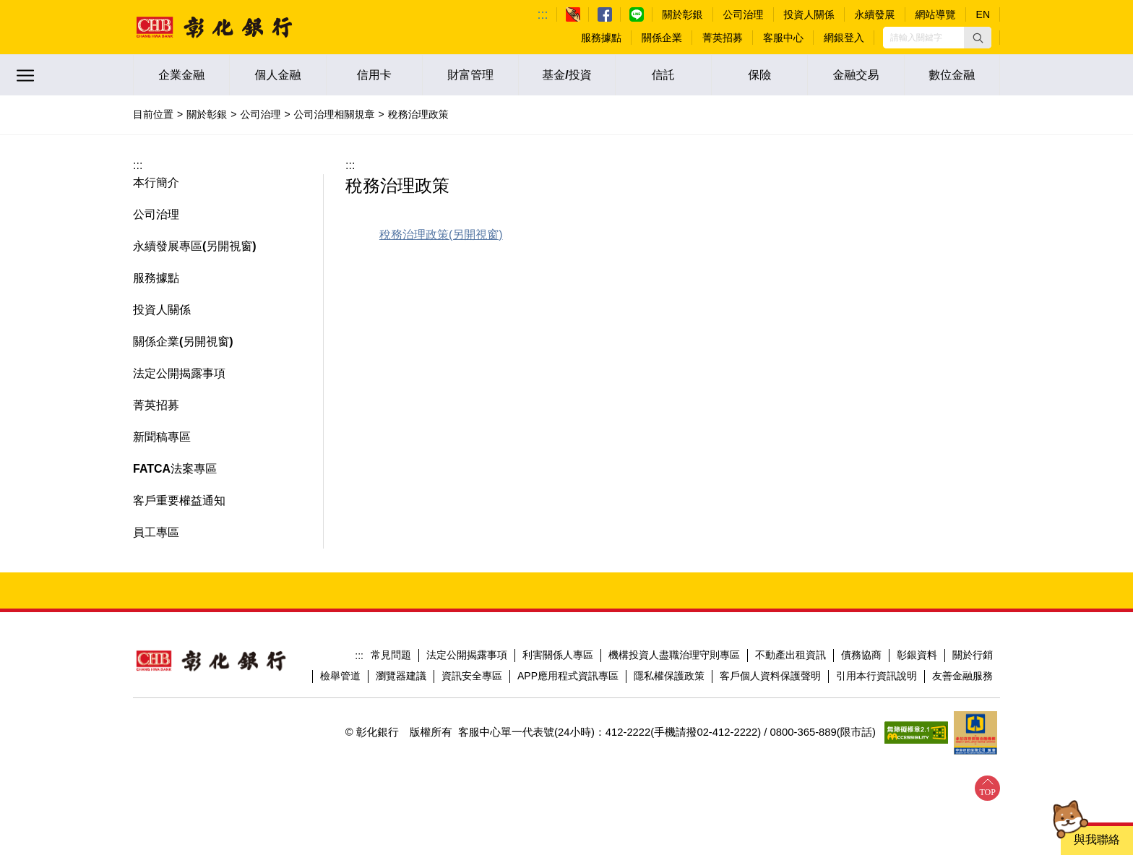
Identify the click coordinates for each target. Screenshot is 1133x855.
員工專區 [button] (156, 532)
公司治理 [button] (156, 214)
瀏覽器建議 (401, 676)
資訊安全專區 (471, 676)
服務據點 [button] (156, 278)
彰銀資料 (917, 655)
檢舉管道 (340, 676)
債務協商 (861, 655)
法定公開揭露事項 (466, 655)
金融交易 (855, 75)
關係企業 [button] (156, 341)
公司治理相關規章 (334, 114)
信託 (663, 75)
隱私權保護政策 (669, 676)
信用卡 (374, 75)
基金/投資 (566, 75)
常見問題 (391, 655)
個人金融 (277, 75)
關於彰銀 (206, 114)
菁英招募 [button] (156, 405)
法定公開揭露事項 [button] (179, 373)
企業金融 (181, 75)
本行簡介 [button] (156, 182)
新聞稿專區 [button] (162, 437)
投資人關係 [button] (162, 310)
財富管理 (470, 75)
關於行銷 (972, 655)
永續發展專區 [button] (167, 246)
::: (543, 14)
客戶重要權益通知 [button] (179, 500)
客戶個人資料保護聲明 (770, 676)
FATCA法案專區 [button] (175, 469)
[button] (977, 37)
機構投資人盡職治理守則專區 (674, 655)
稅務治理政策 (414, 234)
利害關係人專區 (557, 655)
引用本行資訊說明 (876, 676)
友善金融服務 (962, 676)
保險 (759, 75)
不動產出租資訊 (790, 655)
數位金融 (952, 75)
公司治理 (260, 114)
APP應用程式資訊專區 (568, 676)
